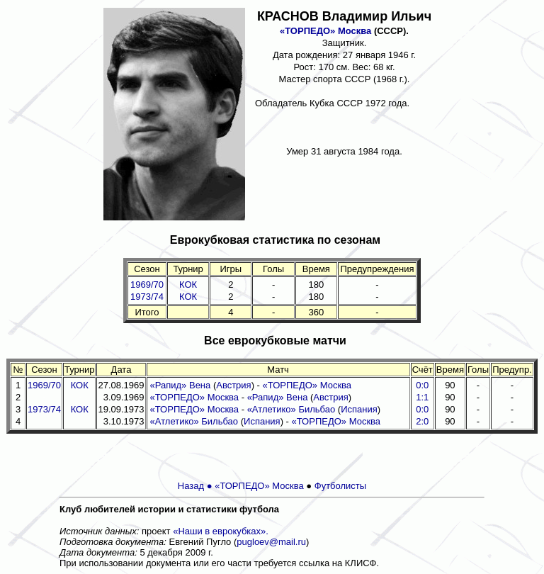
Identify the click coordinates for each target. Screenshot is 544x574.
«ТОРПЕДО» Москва (325, 31)
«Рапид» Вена (180, 385)
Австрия (233, 385)
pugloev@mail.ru (271, 541)
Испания (359, 409)
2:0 (422, 421)
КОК (188, 284)
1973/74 (147, 296)
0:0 (422, 385)
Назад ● (196, 485)
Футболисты (340, 485)
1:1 (422, 397)
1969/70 (147, 284)
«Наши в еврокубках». (220, 531)
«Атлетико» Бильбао (291, 409)
